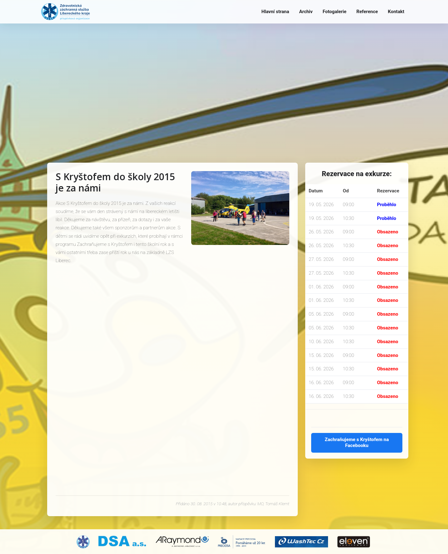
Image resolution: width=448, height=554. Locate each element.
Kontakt (396, 11)
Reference (367, 11)
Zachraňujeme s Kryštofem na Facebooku (357, 443)
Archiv (305, 11)
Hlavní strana (275, 11)
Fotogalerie (334, 11)
